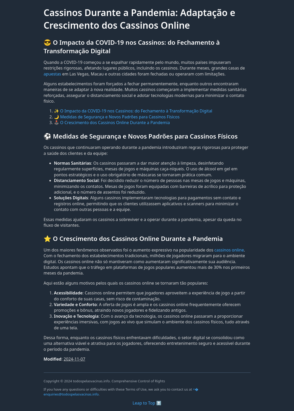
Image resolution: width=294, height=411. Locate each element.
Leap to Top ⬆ (147, 403)
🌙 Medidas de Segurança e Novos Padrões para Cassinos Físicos (117, 117)
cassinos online (229, 250)
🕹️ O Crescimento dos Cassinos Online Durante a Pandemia (112, 122)
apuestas (52, 74)
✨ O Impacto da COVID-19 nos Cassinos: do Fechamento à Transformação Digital (133, 111)
